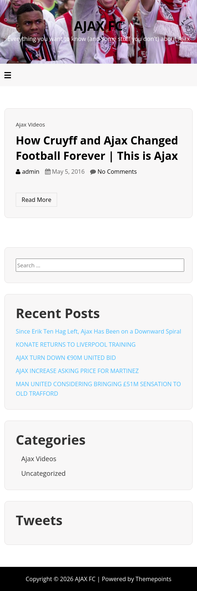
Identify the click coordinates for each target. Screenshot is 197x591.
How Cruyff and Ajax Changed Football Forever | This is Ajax (97, 148)
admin (28, 171)
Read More (36, 200)
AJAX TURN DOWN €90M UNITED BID (66, 358)
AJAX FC (98, 25)
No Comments (117, 171)
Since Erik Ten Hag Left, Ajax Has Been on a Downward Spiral (98, 331)
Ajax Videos (30, 124)
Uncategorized (43, 473)
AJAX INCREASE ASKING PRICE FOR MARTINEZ (77, 371)
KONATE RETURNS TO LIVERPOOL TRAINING (75, 344)
